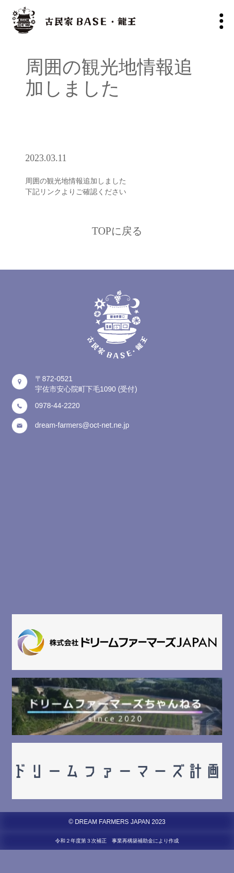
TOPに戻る (117, 231)
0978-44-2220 (57, 405)
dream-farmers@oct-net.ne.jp (82, 425)
